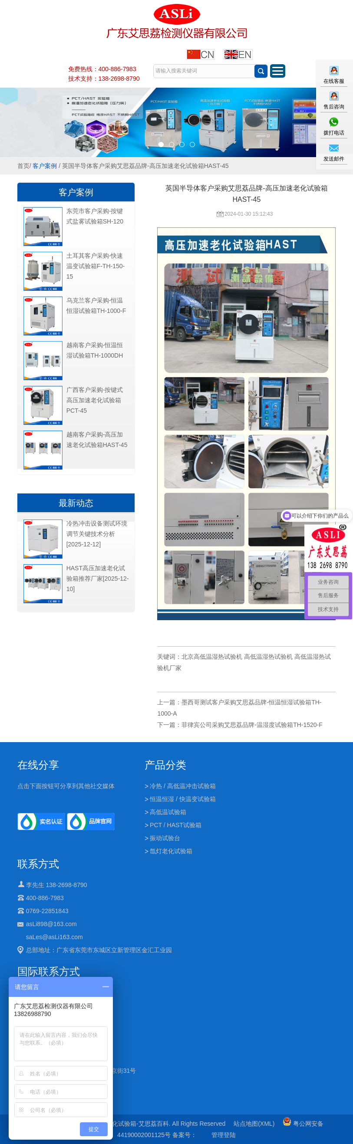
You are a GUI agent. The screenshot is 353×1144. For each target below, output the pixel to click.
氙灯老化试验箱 (171, 851)
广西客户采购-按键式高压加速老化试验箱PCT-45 (94, 400)
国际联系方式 (48, 971)
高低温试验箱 (168, 812)
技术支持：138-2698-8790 (104, 78)
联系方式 (38, 864)
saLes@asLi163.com (54, 937)
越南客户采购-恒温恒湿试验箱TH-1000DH (94, 350)
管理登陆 (223, 1134)
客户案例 (45, 165)
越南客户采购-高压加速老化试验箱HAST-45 (97, 439)
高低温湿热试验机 (268, 656)
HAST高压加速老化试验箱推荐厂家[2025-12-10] (97, 578)
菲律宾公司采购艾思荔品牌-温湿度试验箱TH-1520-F (251, 724)
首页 (23, 165)
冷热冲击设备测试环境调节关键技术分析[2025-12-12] (96, 534)
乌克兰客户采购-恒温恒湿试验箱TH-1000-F (96, 305)
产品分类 (165, 765)
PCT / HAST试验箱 (175, 825)
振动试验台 (165, 838)
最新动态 (76, 503)
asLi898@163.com (51, 923)
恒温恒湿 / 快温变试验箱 (183, 799)
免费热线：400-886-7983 (102, 69)
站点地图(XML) (254, 1123)
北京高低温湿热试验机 (211, 656)
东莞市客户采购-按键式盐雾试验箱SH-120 (94, 216)
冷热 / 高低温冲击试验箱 (183, 785)
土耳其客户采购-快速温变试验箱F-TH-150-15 (95, 266)
